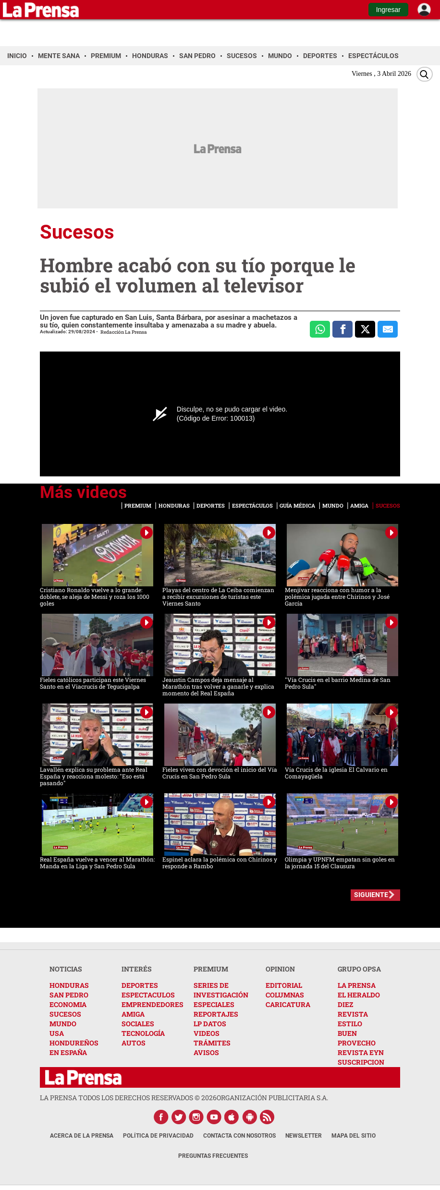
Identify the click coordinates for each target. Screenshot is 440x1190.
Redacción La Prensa (123, 332)
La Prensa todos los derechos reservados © (128, 1097)
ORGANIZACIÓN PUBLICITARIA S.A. (272, 1097)
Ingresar (388, 9)
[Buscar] (424, 74)
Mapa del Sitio (353, 1135)
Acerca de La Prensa (81, 1135)
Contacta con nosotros (239, 1135)
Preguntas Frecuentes (213, 1156)
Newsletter (303, 1135)
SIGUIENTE (371, 895)
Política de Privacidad (158, 1135)
